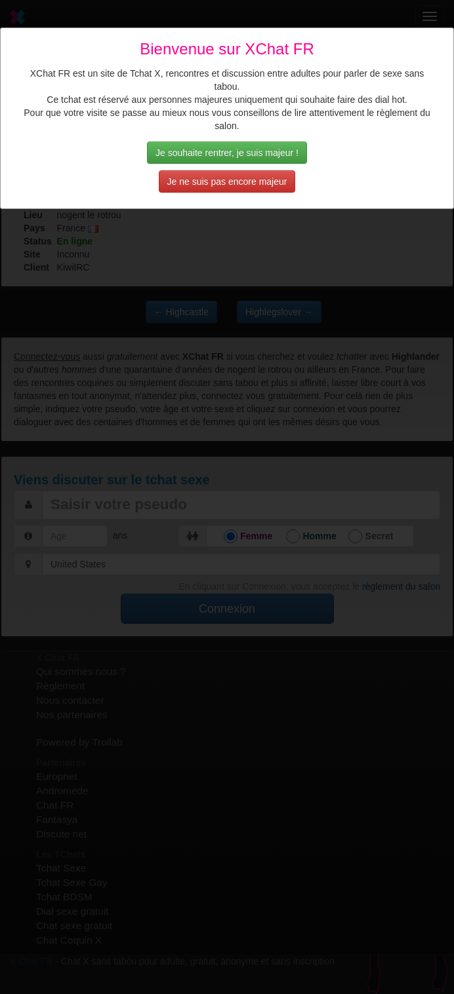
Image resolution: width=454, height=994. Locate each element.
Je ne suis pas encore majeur (227, 181)
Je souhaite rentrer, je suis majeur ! (227, 152)
